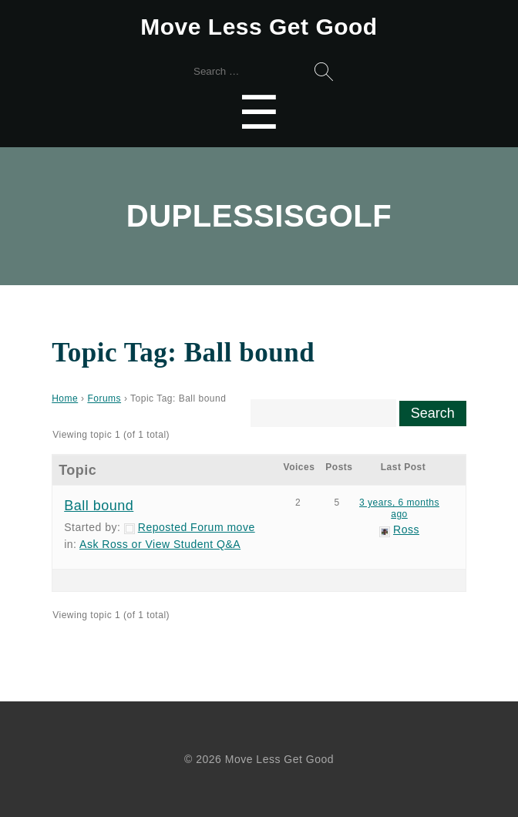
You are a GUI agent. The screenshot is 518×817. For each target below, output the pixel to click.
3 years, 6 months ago (399, 508)
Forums (104, 398)
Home (65, 398)
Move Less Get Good (258, 26)
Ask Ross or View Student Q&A (159, 544)
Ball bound (98, 505)
